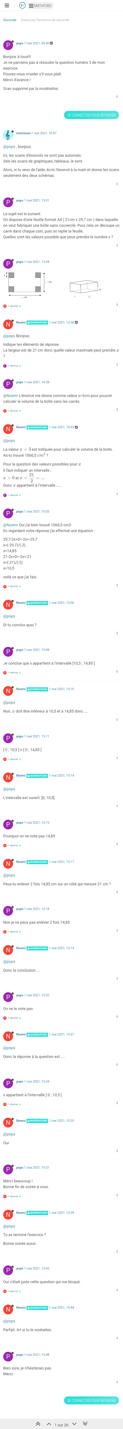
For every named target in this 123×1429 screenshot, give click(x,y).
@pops (9, 146)
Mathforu (40, 5)
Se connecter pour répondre (91, 115)
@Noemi (10, 395)
